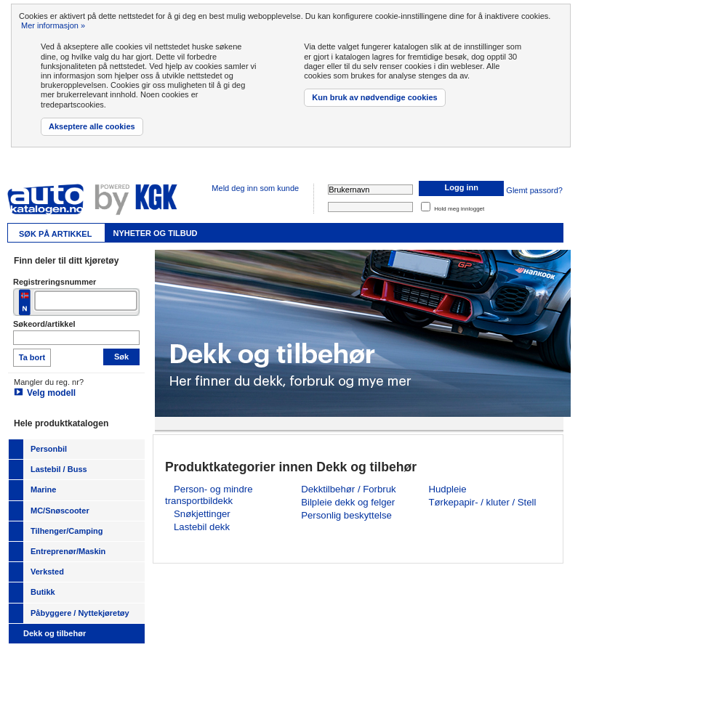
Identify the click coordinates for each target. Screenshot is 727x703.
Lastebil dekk (202, 526)
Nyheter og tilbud (155, 233)
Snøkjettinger (202, 513)
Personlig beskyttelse (346, 515)
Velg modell (51, 393)
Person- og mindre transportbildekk (208, 495)
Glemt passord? (534, 190)
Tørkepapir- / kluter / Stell (482, 502)
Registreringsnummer (54, 281)
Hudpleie (447, 489)
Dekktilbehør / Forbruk (348, 489)
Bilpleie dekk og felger (348, 502)
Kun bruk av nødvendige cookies (374, 97)
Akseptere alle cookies (92, 126)
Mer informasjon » (53, 25)
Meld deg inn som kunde (255, 188)
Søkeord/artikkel (44, 324)
